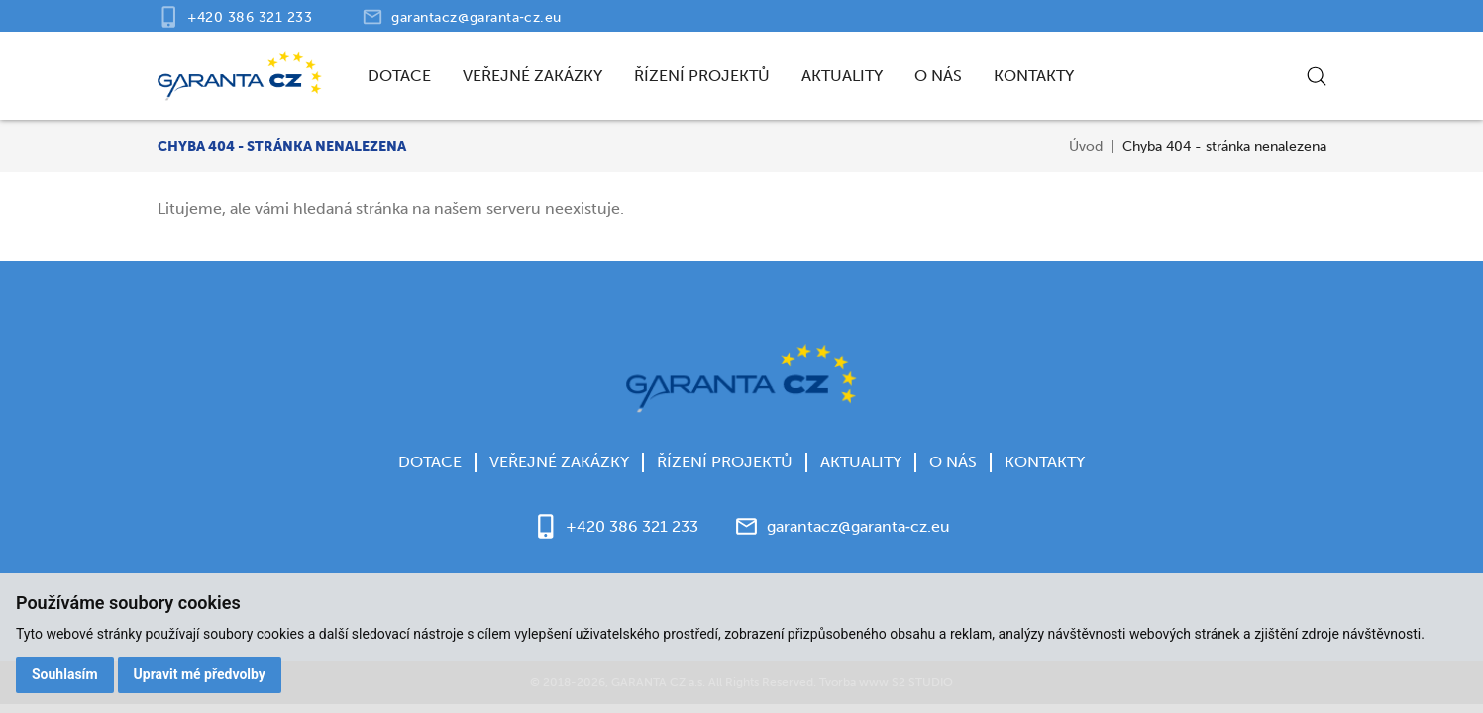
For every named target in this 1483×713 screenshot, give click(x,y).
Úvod (1086, 146)
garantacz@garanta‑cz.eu (476, 17)
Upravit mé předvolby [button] (199, 674)
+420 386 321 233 (250, 17)
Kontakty (1034, 75)
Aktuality (842, 75)
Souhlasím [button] (65, 674)
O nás (938, 75)
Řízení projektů (702, 75)
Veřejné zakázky (532, 75)
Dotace (399, 75)
